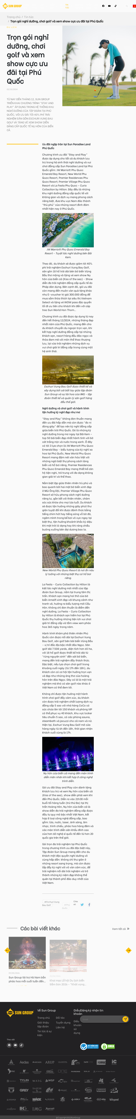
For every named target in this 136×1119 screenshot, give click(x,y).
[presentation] (104, 1032)
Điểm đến (56, 6)
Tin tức (71, 6)
